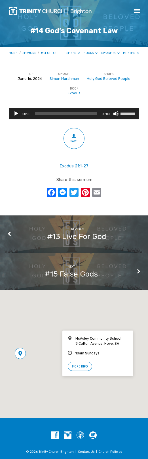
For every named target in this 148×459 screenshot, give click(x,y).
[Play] (16, 114)
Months (131, 53)
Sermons (29, 53)
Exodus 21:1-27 (74, 166)
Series (73, 53)
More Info (80, 366)
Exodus (74, 93)
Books (91, 53)
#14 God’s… (49, 53)
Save (73, 138)
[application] (74, 113)
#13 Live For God (76, 236)
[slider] (66, 113)
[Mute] (116, 114)
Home (13, 53)
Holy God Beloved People (108, 78)
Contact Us (86, 452)
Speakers (110, 53)
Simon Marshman (64, 78)
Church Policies (110, 452)
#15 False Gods (71, 274)
